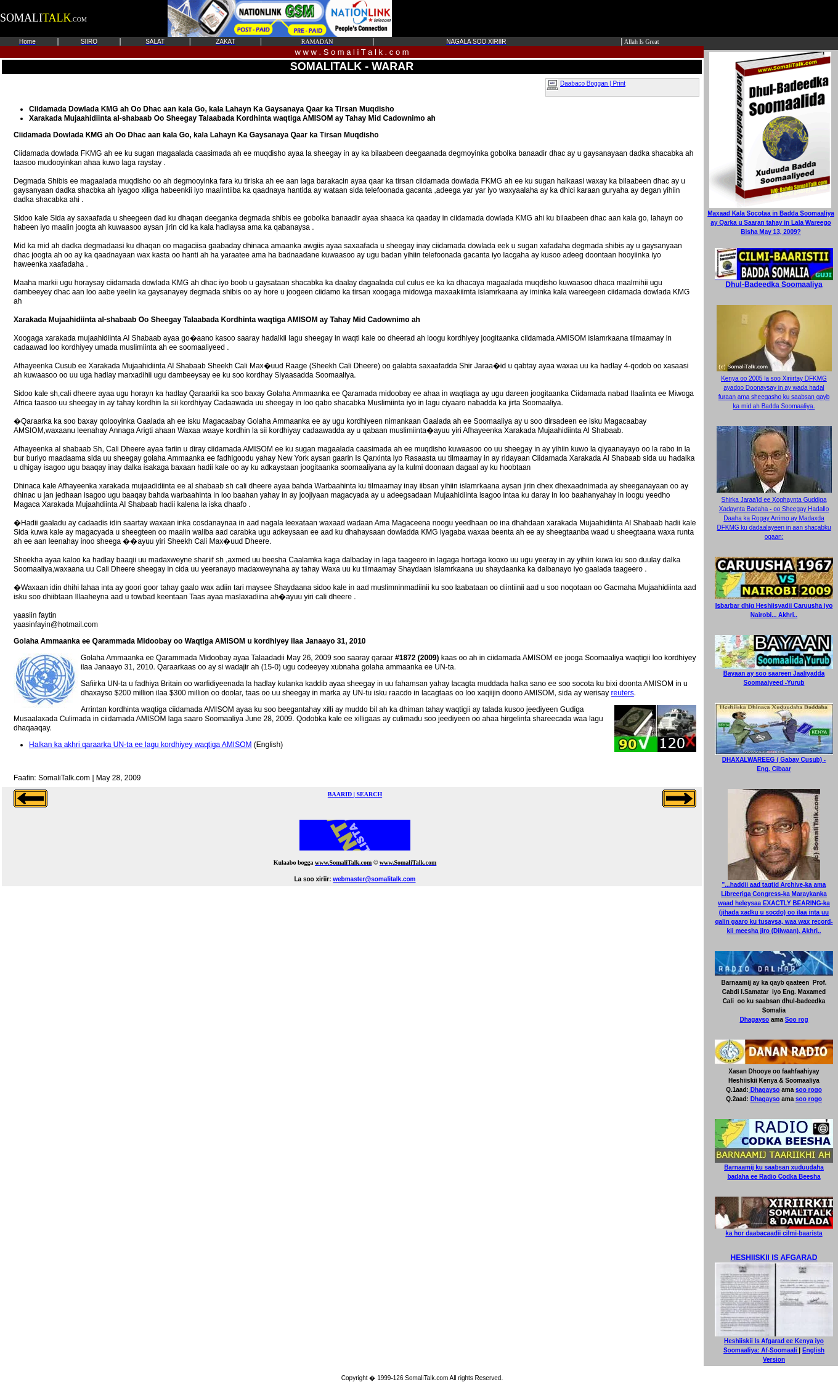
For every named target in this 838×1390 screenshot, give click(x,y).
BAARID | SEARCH (355, 794)
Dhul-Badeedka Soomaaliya (774, 281)
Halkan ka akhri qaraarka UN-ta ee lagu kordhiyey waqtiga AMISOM (140, 744)
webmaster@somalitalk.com (374, 879)
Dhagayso (754, 1019)
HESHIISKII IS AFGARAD (774, 1257)
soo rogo (808, 1089)
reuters (622, 693)
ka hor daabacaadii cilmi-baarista (774, 1230)
